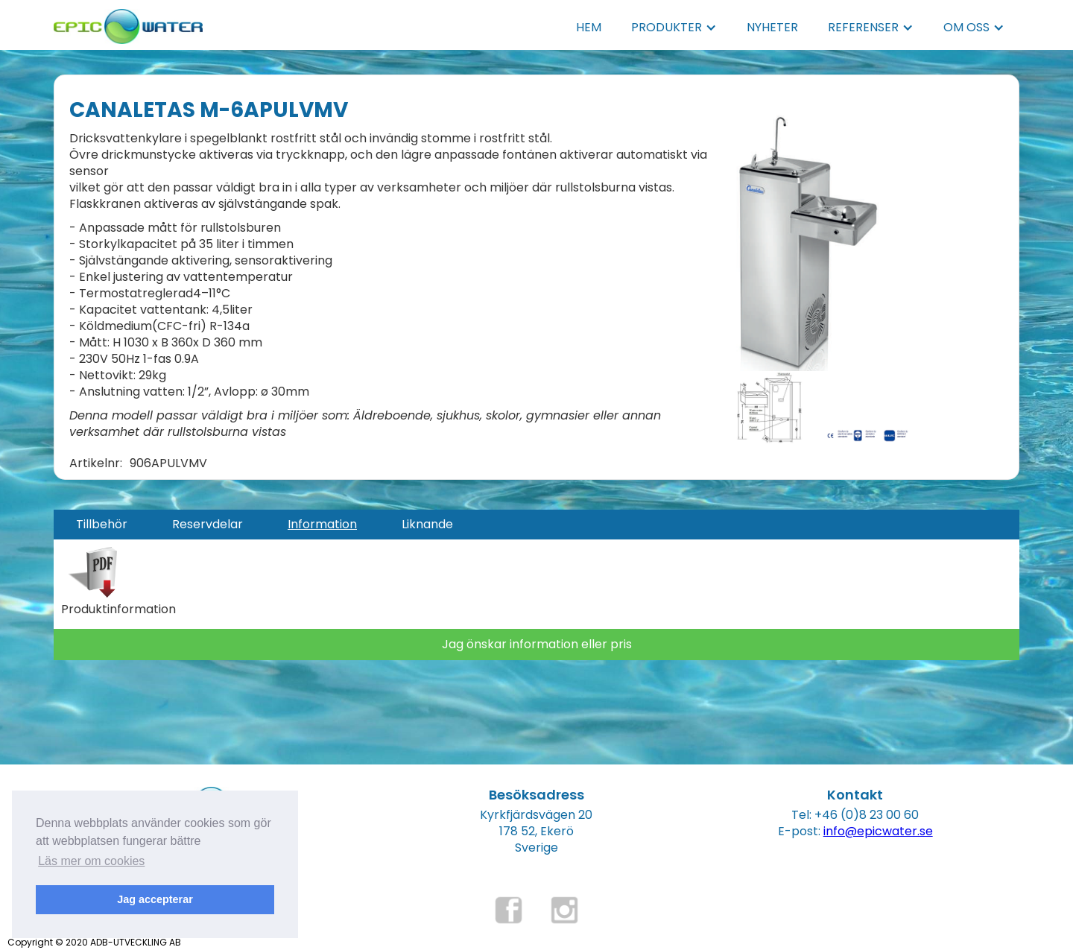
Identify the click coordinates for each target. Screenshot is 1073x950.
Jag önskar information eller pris (537, 644)
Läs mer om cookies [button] (91, 861)
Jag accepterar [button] (155, 899)
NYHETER (772, 27)
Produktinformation (118, 609)
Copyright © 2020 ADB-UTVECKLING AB (94, 942)
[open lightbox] (806, 240)
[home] (128, 22)
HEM (588, 27)
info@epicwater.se (878, 831)
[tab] (102, 524)
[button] (674, 27)
